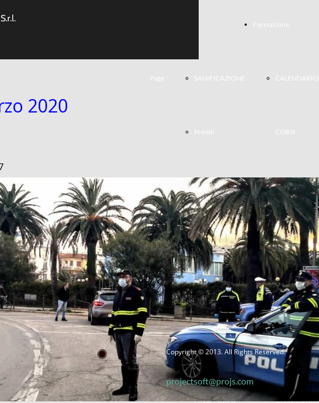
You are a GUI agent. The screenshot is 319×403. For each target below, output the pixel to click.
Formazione (271, 24)
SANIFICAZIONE (219, 78)
